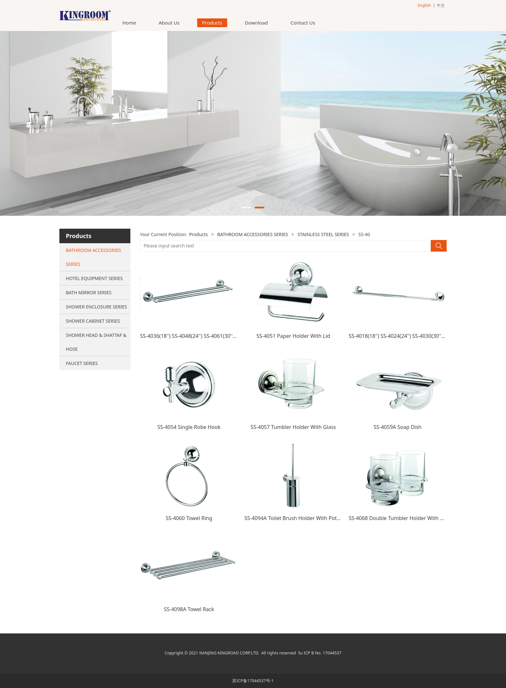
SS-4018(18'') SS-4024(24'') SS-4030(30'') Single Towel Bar (416, 335)
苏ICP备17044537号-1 (253, 680)
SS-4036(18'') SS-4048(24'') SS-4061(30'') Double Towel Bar (209, 335)
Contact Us (302, 22)
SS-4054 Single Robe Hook (189, 427)
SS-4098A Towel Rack (189, 609)
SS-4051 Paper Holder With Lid (293, 335)
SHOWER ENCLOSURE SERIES (96, 307)
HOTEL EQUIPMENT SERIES (94, 278)
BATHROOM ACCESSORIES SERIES (93, 257)
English (424, 5)
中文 (441, 5)
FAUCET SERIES (82, 363)
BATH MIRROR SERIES (88, 292)
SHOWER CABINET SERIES (93, 321)
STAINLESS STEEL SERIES (323, 234)
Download (256, 22)
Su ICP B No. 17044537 (319, 653)
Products (212, 22)
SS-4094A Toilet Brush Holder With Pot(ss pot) (299, 518)
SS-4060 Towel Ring (189, 518)
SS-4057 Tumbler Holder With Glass (293, 427)
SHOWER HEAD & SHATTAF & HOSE (96, 342)
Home (129, 22)
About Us (169, 22)
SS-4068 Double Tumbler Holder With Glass (401, 518)
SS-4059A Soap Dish (398, 427)
